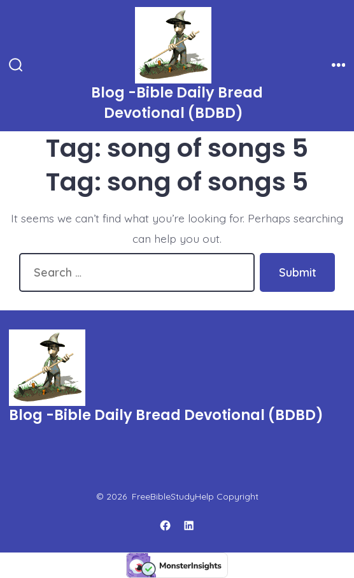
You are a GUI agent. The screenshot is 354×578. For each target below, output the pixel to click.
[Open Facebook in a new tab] (165, 526)
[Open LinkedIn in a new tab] (189, 526)
